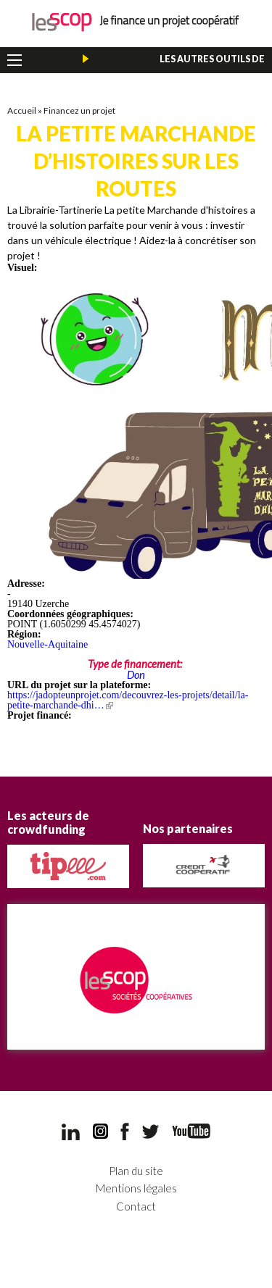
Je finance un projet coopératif (136, 22)
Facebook (124, 1131)
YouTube (191, 1131)
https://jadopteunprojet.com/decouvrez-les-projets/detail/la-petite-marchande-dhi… (127, 700)
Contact (136, 1206)
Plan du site (136, 1171)
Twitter (151, 1131)
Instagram (100, 1131)
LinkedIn (71, 1131)
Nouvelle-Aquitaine (47, 644)
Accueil (21, 110)
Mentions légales (136, 1188)
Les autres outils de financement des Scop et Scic (188, 62)
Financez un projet (79, 110)
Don (136, 674)
